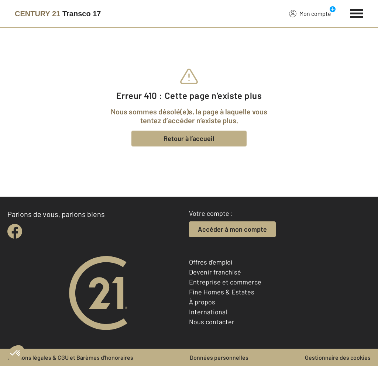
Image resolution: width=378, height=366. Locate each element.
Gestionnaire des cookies (338, 357)
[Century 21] (58, 14)
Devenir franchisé (215, 272)
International (208, 312)
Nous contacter (211, 322)
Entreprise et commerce (225, 282)
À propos (202, 302)
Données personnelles (219, 357)
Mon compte (310, 13)
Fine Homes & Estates (221, 292)
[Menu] (356, 12)
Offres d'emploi (211, 262)
